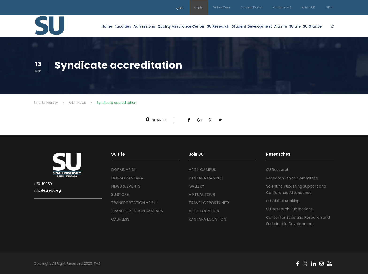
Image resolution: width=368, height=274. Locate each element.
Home (107, 26)
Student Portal (251, 7)
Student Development (252, 26)
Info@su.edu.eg (47, 190)
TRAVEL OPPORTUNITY (209, 202)
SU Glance (312, 26)
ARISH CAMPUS (202, 169)
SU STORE (120, 194)
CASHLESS (120, 219)
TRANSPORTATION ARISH (133, 202)
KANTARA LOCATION (207, 219)
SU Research (218, 26)
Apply (198, 7)
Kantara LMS (282, 7)
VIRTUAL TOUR (202, 194)
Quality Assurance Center (181, 26)
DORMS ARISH (123, 169)
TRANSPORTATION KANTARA (137, 211)
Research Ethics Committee (292, 178)
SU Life (295, 26)
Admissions (144, 26)
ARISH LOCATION (204, 211)
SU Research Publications (289, 209)
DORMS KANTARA (127, 178)
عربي (179, 7)
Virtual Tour (221, 7)
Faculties (123, 26)
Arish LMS (309, 7)
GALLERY (196, 186)
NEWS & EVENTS (125, 186)
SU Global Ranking (282, 201)
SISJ (329, 7)
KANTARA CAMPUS (206, 178)
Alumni (280, 26)
